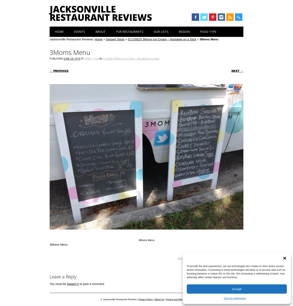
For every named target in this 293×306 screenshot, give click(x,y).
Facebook (195, 17)
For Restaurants (129, 32)
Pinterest (212, 17)
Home (59, 32)
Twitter (204, 17)
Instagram (221, 17)
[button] (285, 258)
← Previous (59, 71)
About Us (159, 299)
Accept (237, 289)
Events (79, 32)
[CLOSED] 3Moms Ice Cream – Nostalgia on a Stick (162, 39)
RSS (230, 17)
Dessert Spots (115, 39)
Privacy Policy (146, 299)
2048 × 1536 (92, 58)
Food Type (208, 32)
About (100, 32)
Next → (237, 71)
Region (184, 32)
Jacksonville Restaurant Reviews (101, 13)
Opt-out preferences (235, 298)
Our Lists (161, 32)
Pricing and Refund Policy (179, 299)
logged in (73, 284)
